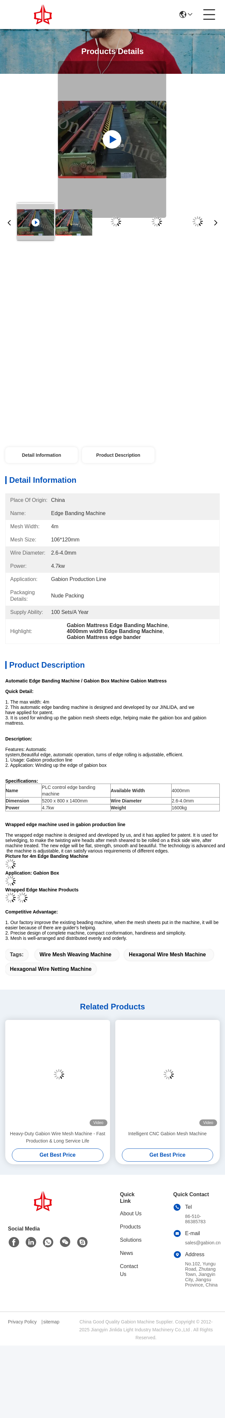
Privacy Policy (22, 1321)
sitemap (51, 1321)
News (126, 1253)
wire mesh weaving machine (75, 954)
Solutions (131, 1240)
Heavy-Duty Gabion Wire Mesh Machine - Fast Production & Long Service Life (57, 1137)
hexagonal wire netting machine (51, 969)
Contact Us (129, 1270)
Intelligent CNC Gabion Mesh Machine (167, 1133)
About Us (131, 1213)
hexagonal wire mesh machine (167, 954)
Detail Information (41, 455)
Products (130, 1227)
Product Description (118, 455)
